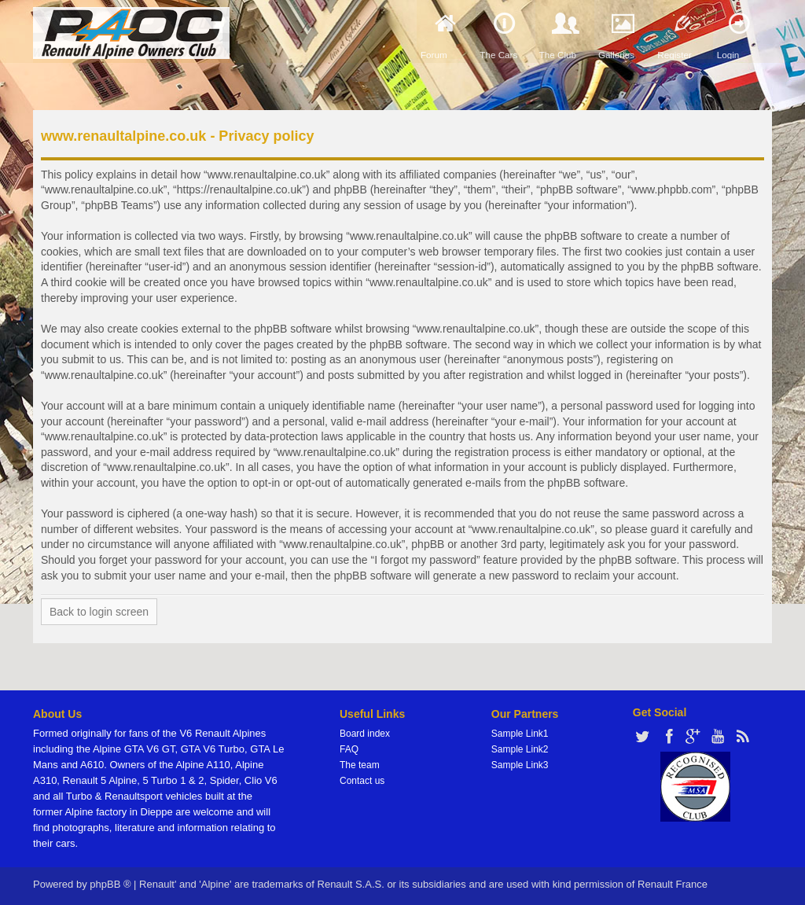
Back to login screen (99, 611)
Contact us (362, 780)
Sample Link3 (520, 765)
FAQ (349, 749)
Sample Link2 (520, 749)
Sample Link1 (520, 733)
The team (360, 765)
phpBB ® (110, 884)
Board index (365, 733)
